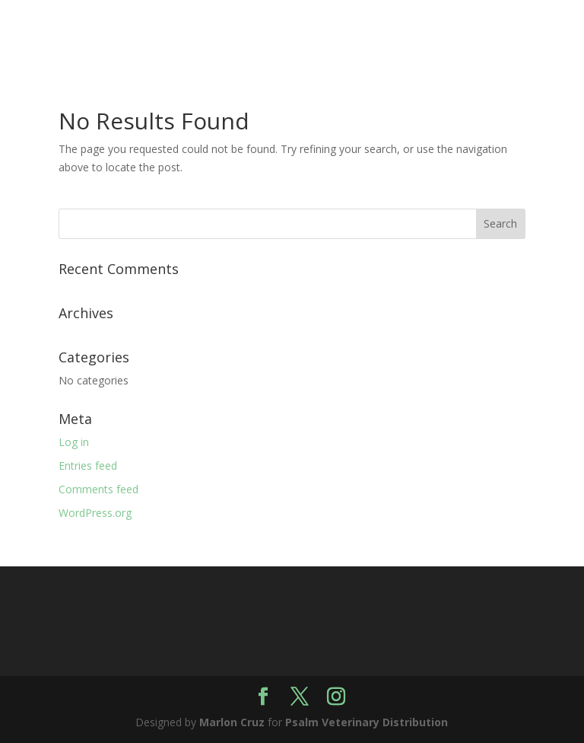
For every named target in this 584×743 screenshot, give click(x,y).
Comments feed (98, 489)
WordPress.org (95, 512)
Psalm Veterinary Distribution (366, 722)
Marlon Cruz (232, 722)
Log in (74, 442)
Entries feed (88, 465)
